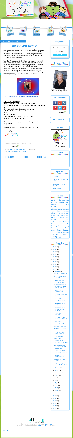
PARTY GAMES (58, 337)
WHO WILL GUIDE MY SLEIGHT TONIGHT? (60, 318)
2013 (54, 404)
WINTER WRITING (59, 351)
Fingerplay (62, 215)
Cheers (66, 205)
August (57, 375)
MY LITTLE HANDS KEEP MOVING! (59, 333)
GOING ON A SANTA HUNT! (60, 360)
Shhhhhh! (55, 176)
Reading (65, 226)
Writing (54, 237)
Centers (53, 205)
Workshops (66, 235)
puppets (60, 237)
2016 (54, 396)
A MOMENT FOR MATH (61, 353)
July (56, 378)
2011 (54, 409)
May (56, 383)
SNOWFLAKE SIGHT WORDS (60, 277)
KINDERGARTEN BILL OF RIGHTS (60, 185)
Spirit (57, 233)
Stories (60, 233)
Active (53, 200)
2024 (54, 252)
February (57, 390)
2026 (54, 247)
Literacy (66, 220)
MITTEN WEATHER (59, 283)
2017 (54, 270)
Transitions (54, 235)
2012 (54, 406)
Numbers (66, 222)
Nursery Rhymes (57, 224)
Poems (59, 226)
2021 (54, 260)
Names (59, 222)
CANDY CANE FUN (59, 307)
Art (64, 200)
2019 (54, 265)
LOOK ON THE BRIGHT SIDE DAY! (61, 295)
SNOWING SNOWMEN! (60, 274)
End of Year (55, 215)
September (57, 373)
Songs (59, 230)
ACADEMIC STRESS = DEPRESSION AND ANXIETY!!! (60, 347)
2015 (54, 399)
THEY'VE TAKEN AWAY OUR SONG (61, 180)
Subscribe (60, 55)
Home (26, 156)
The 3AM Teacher (41, 426)
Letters (60, 220)
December (23, 152)
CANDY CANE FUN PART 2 (59, 304)
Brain (67, 203)
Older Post (42, 156)
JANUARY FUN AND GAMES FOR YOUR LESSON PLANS (60, 287)
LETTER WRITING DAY (61, 343)
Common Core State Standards (60, 210)
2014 (54, 401)
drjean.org (5, 431)
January (57, 393)
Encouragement (64, 214)
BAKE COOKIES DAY (60, 326)
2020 (54, 262)
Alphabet (60, 200)
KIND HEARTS (57, 189)
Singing (61, 228)
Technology (66, 233)
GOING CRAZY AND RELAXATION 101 (60, 329)
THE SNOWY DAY (59, 280)
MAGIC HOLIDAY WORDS (59, 314)
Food (67, 215)
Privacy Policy (48, 424)
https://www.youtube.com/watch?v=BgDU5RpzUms (21, 96)
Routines (54, 228)
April (56, 385)
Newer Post (10, 156)
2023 (54, 255)
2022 (54, 257)
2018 (54, 267)
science (65, 237)
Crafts (53, 213)
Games (54, 217)
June (56, 380)
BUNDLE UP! (58, 298)
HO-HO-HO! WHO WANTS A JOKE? (59, 356)
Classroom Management (14, 152)
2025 (54, 250)
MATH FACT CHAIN (60, 301)
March (56, 388)
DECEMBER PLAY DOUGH (59, 310)
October (57, 370)
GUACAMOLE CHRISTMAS (58, 339)
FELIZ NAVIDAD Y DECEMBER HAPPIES (60, 364)
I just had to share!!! (59, 324)
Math (53, 222)
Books (61, 202)
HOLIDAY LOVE (58, 321)
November (57, 368)
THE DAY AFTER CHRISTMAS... (59, 291)
